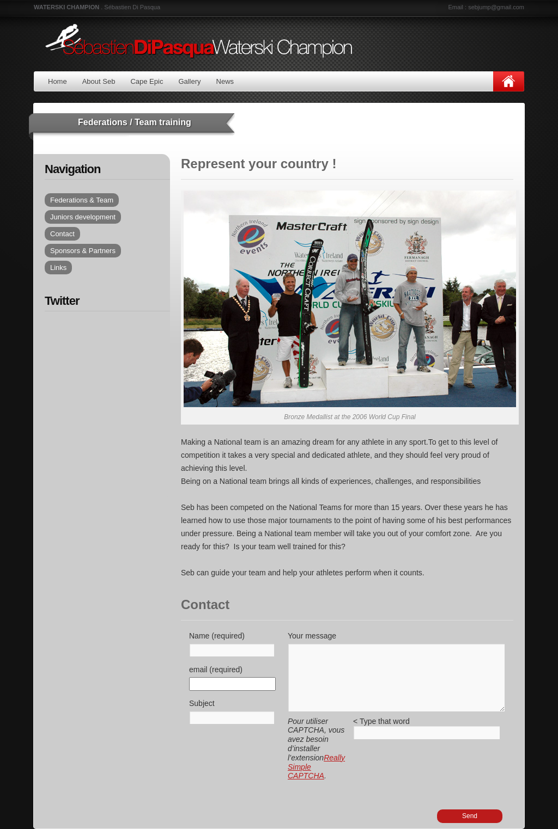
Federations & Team (81, 200)
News (225, 81)
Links (58, 267)
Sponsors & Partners (83, 251)
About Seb (99, 81)
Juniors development (83, 217)
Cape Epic (146, 81)
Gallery (189, 81)
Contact (62, 234)
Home (57, 81)
